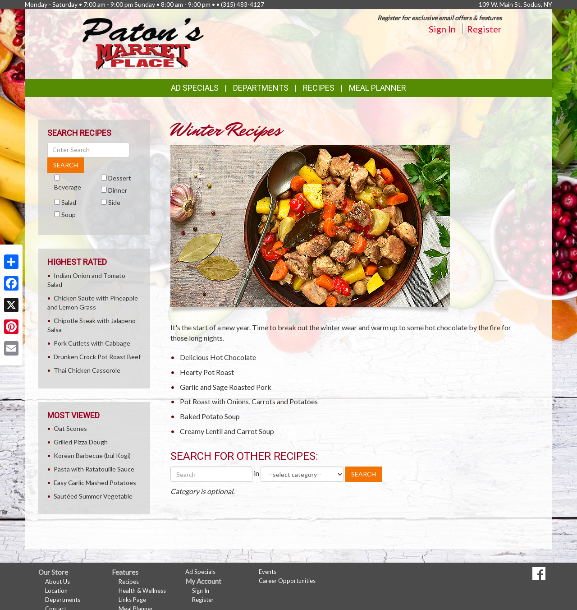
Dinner (117, 190)
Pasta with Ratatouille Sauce (94, 469)
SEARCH (363, 474)
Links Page (132, 599)
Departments (62, 599)
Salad (68, 202)
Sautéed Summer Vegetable (93, 496)
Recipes (318, 87)
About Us (57, 581)
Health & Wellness (142, 590)
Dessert (119, 178)
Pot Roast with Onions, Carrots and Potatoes (249, 401)
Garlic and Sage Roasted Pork (225, 387)
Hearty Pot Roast (207, 372)
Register (484, 28)
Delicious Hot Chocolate (218, 357)
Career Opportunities (287, 580)
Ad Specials (195, 87)
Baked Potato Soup (210, 416)
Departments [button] (260, 87)
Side (114, 202)
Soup (68, 214)
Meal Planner (377, 87)
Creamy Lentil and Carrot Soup (227, 431)
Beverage (67, 187)
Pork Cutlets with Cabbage (92, 343)
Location (56, 590)
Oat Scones (70, 428)
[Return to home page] (143, 43)
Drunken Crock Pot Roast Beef (97, 356)
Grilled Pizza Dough (81, 442)
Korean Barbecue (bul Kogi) (92, 455)
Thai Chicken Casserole (87, 370)
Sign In (442, 28)
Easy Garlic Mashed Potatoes (95, 482)
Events (267, 571)
